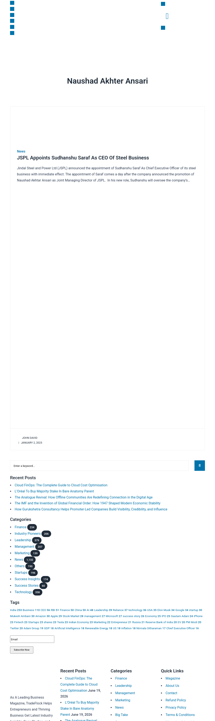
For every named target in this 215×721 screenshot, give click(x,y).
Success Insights (117, 47)
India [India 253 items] (16, 608)
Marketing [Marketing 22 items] (102, 620)
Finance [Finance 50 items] (67, 608)
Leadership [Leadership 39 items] (103, 608)
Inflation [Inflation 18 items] (128, 626)
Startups (43, 47)
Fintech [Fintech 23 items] (20, 620)
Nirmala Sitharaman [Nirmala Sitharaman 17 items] (151, 626)
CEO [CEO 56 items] (45, 608)
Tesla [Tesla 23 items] (62, 620)
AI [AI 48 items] (90, 608)
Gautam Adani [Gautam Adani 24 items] (182, 614)
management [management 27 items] (94, 614)
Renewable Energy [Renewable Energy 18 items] (98, 626)
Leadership (78, 47)
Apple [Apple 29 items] (56, 614)
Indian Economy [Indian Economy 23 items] (81, 620)
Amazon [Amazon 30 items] (42, 614)
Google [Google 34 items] (181, 608)
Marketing (59, 47)
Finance (28, 47)
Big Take (95, 47)
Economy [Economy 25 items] (153, 614)
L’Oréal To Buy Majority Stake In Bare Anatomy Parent (54, 490)
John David (27, 437)
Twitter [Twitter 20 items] (16, 626)
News (15, 47)
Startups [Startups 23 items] (35, 620)
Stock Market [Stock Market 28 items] (73, 614)
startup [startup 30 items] (195, 608)
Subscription (141, 47)
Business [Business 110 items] (31, 608)
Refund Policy (176, 699)
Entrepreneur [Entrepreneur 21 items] (121, 620)
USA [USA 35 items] (152, 608)
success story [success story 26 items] (133, 614)
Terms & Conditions (180, 713)
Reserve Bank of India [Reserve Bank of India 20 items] (161, 620)
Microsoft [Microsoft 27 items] (114, 614)
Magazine (161, 47)
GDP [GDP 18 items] (49, 626)
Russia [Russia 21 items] (138, 620)
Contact (171, 691)
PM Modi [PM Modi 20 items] (193, 620)
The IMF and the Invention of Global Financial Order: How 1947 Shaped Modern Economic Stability (88, 502)
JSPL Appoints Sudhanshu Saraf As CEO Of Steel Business (83, 158)
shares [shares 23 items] (50, 620)
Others (20, 565)
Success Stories (27, 584)
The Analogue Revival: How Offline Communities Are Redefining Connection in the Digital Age (84, 496)
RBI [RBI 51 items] (55, 608)
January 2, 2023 (29, 442)
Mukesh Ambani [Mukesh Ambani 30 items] (22, 614)
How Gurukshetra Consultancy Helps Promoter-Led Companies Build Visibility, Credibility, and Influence (91, 508)
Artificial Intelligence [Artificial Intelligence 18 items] (69, 626)
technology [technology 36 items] (137, 608)
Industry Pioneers (28, 532)
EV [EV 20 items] (181, 620)
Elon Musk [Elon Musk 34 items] (166, 608)
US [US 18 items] (116, 626)
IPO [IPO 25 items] (166, 614)
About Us (172, 684)
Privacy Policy (176, 706)
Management (24, 545)
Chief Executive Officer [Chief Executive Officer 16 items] (182, 626)
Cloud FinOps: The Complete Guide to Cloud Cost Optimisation (61, 483)
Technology (23, 591)
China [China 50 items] (80, 608)
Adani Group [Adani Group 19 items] (33, 626)
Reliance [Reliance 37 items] (120, 608)
